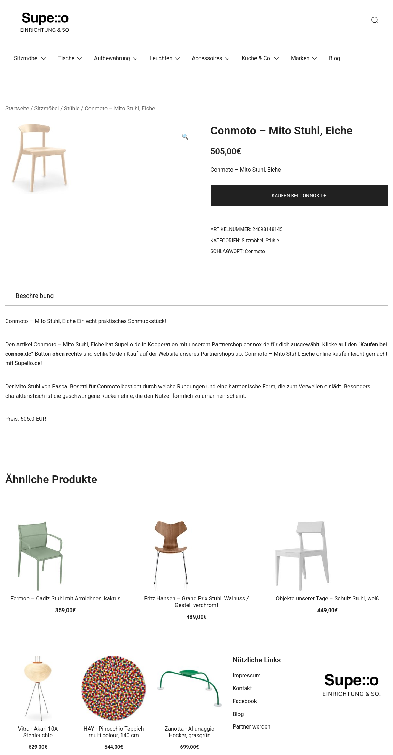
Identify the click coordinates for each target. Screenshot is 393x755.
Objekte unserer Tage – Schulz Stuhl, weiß (327, 598)
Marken (300, 58)
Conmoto (255, 251)
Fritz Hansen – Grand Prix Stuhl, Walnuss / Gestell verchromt (196, 601)
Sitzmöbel (26, 58)
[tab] (34, 296)
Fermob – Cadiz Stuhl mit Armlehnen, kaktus (65, 598)
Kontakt (242, 688)
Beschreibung (35, 295)
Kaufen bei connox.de (299, 195)
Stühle (72, 108)
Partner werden (251, 726)
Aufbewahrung (112, 58)
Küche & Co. (257, 58)
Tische (66, 58)
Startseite (17, 108)
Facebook (245, 701)
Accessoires (207, 58)
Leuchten (161, 58)
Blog (334, 58)
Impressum (247, 675)
